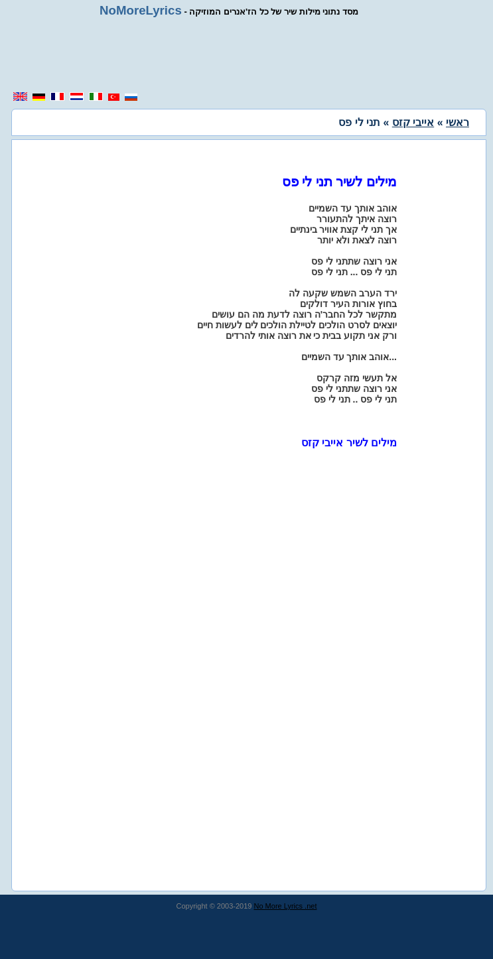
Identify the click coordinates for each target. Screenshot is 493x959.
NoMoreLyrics (141, 10)
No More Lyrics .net (285, 906)
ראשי (457, 122)
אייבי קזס (413, 122)
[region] (251, 54)
